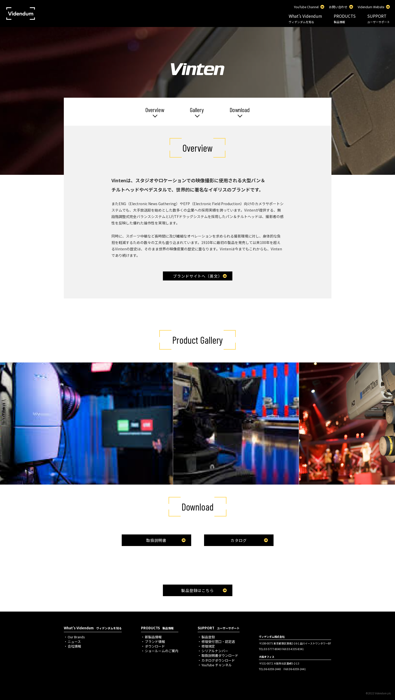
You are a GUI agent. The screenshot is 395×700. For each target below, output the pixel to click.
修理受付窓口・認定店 (218, 641)
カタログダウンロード (218, 660)
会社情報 (74, 646)
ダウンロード (155, 646)
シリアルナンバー (214, 650)
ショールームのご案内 (161, 650)
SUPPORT (378, 18)
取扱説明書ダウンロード (219, 655)
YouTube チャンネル (216, 664)
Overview (154, 110)
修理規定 (208, 646)
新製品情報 (153, 636)
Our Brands (76, 636)
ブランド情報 (155, 641)
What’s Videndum (305, 18)
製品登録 (208, 636)
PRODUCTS (345, 18)
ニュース (74, 641)
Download (240, 110)
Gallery (197, 110)
